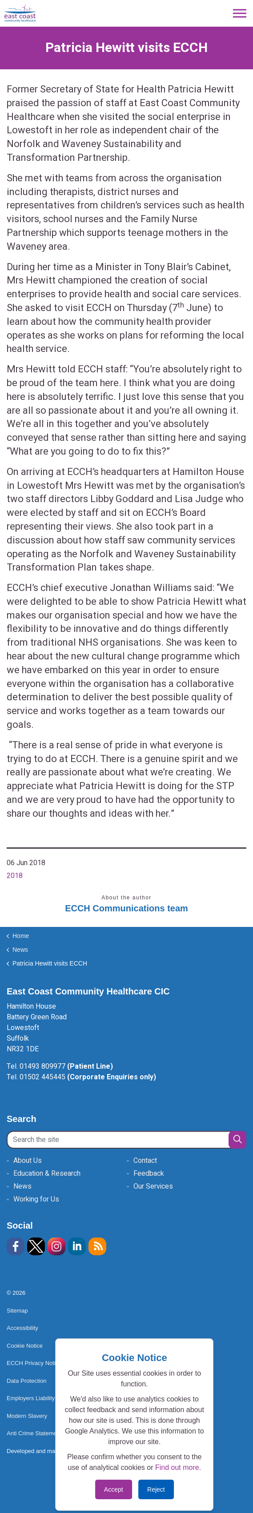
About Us (27, 1160)
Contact (145, 1160)
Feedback (148, 1173)
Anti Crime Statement (34, 1433)
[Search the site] (126, 1140)
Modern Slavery (27, 1416)
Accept (113, 1489)
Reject (156, 1489)
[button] (237, 1140)
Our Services (153, 1186)
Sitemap (17, 1310)
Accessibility (22, 1328)
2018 (15, 875)
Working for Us (36, 1199)
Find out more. (178, 1467)
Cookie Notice (25, 1345)
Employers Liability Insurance (47, 1398)
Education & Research (46, 1173)
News (22, 1186)
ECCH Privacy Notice (34, 1363)
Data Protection (27, 1380)
